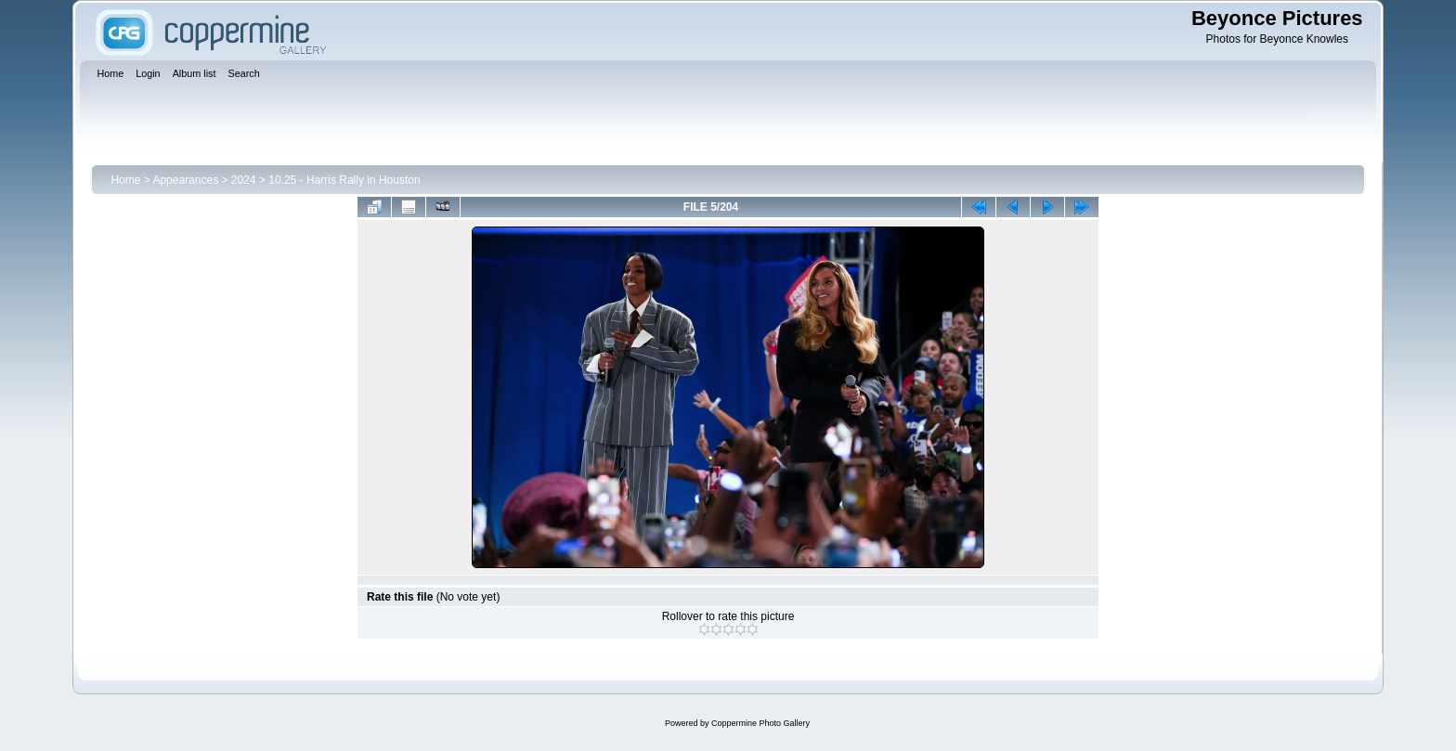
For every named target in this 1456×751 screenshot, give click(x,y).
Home (125, 180)
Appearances (185, 180)
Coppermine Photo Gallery (760, 723)
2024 (243, 180)
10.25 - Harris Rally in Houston (344, 180)
